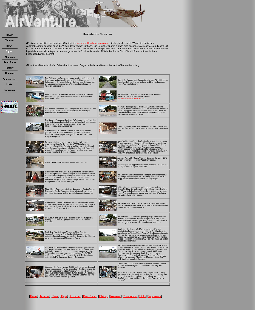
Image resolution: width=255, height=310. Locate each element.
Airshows (75, 296)
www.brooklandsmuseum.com (92, 43)
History (103, 296)
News (55, 296)
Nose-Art (115, 296)
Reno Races (90, 296)
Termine (44, 296)
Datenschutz (130, 296)
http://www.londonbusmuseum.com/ (132, 98)
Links (142, 296)
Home (33, 296)
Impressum (154, 296)
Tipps (64, 296)
